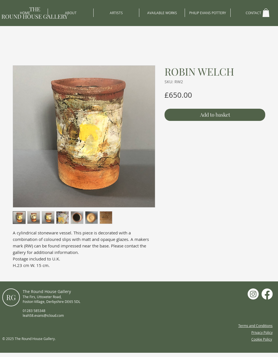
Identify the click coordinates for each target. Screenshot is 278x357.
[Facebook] (267, 294)
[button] (265, 12)
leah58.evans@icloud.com (43, 315)
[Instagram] (253, 294)
